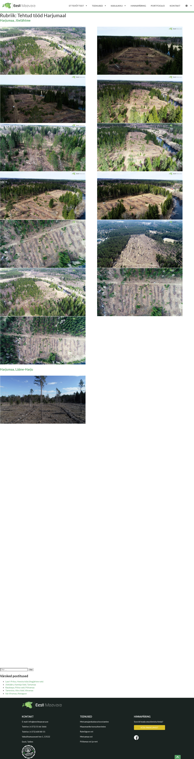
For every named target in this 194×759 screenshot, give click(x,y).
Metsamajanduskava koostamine (94, 721)
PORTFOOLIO (158, 5)
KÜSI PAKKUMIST (149, 727)
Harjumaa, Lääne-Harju (16, 369)
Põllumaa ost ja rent (89, 741)
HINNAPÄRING (138, 5)
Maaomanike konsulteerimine (93, 726)
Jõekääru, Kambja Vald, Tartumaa (20, 684)
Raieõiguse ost (86, 731)
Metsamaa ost (86, 736)
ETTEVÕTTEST (78, 5)
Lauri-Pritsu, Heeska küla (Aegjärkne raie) (24, 681)
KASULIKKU (118, 5)
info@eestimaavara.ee (38, 721)
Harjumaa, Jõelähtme (15, 20)
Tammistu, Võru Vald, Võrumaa (19, 690)
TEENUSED (99, 5)
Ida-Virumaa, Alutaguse (16, 693)
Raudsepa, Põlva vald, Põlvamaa (19, 687)
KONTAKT (175, 5)
